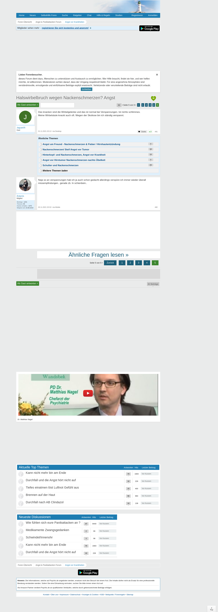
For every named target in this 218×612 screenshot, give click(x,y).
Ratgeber (77, 15)
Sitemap (130, 595)
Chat (89, 15)
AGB (102, 595)
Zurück (110, 262)
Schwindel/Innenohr (39, 537)
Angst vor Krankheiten (74, 565)
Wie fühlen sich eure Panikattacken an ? (53, 522)
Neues (33, 15)
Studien (118, 15)
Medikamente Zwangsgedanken (47, 530)
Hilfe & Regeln (103, 15)
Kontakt (46, 595)
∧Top (211, 609)
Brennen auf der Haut (40, 495)
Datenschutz (75, 595)
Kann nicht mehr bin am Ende (46, 472)
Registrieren (137, 15)
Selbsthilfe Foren (49, 15)
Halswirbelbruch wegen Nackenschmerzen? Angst (65, 97)
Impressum (64, 595)
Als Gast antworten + (27, 105)
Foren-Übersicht (25, 565)
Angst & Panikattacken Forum (48, 565)
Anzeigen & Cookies (90, 595)
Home (21, 15)
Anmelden (153, 15)
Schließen (86, 89)
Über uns (54, 595)
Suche (65, 15)
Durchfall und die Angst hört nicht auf (51, 480)
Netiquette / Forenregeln (115, 595)
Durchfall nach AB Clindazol (45, 502)
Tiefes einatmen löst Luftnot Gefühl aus (52, 487)
